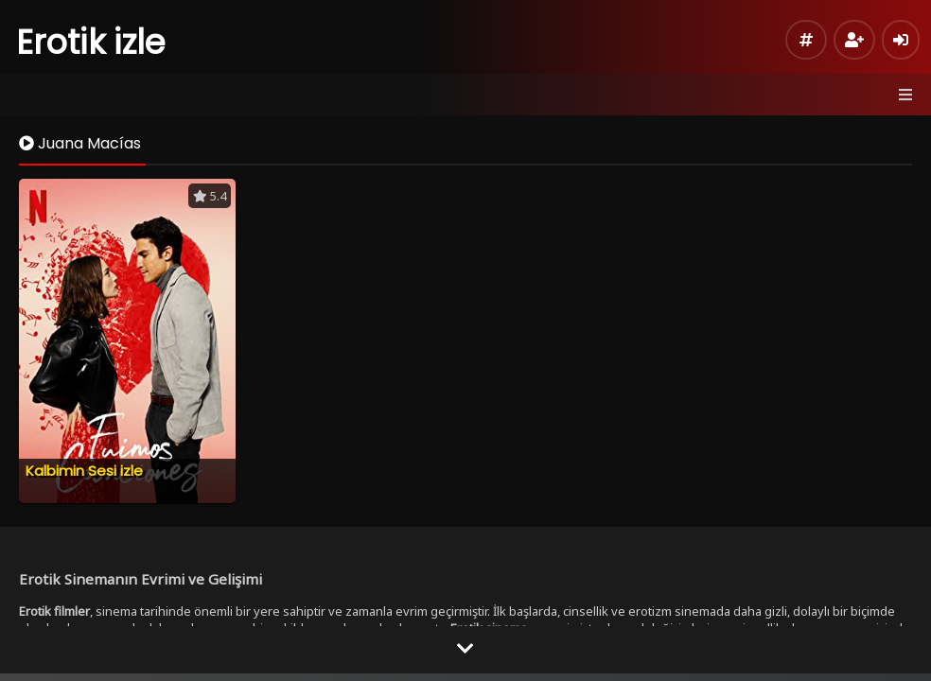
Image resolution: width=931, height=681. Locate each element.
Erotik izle (91, 42)
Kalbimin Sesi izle (84, 470)
